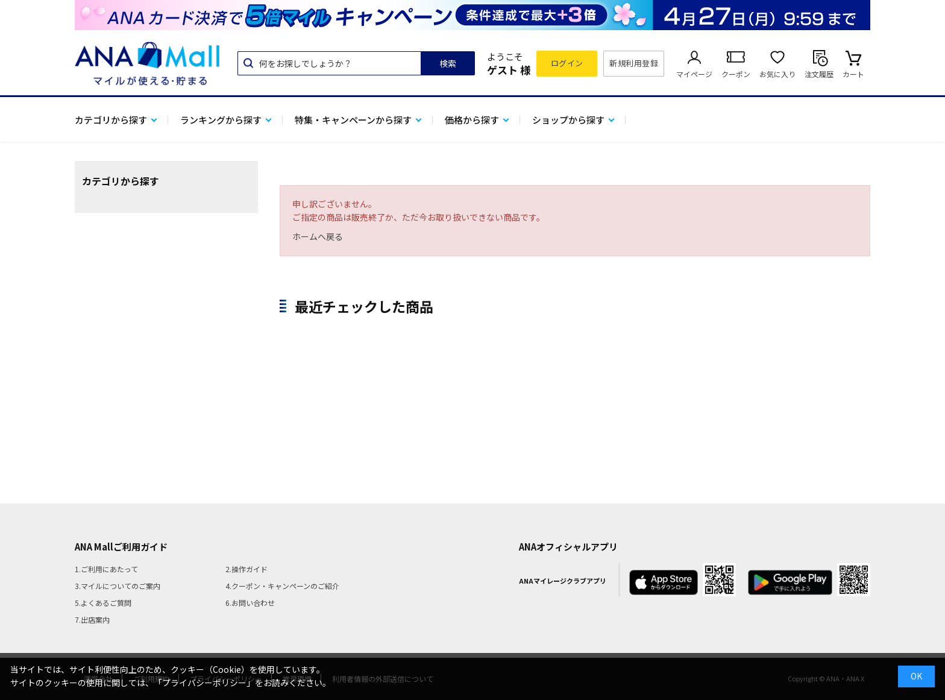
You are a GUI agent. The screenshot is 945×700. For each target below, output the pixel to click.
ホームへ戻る (317, 236)
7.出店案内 (92, 619)
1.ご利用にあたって (106, 569)
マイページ (694, 74)
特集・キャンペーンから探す (353, 119)
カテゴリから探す (111, 119)
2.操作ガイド (246, 569)
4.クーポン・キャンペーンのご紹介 (282, 586)
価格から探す (472, 119)
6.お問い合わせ (250, 603)
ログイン (567, 63)
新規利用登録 (633, 63)
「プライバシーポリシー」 (204, 682)
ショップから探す (568, 119)
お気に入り (777, 74)
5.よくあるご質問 (103, 603)
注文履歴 (819, 74)
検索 (447, 63)
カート (853, 74)
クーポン (735, 74)
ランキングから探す (221, 119)
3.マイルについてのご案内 (117, 586)
